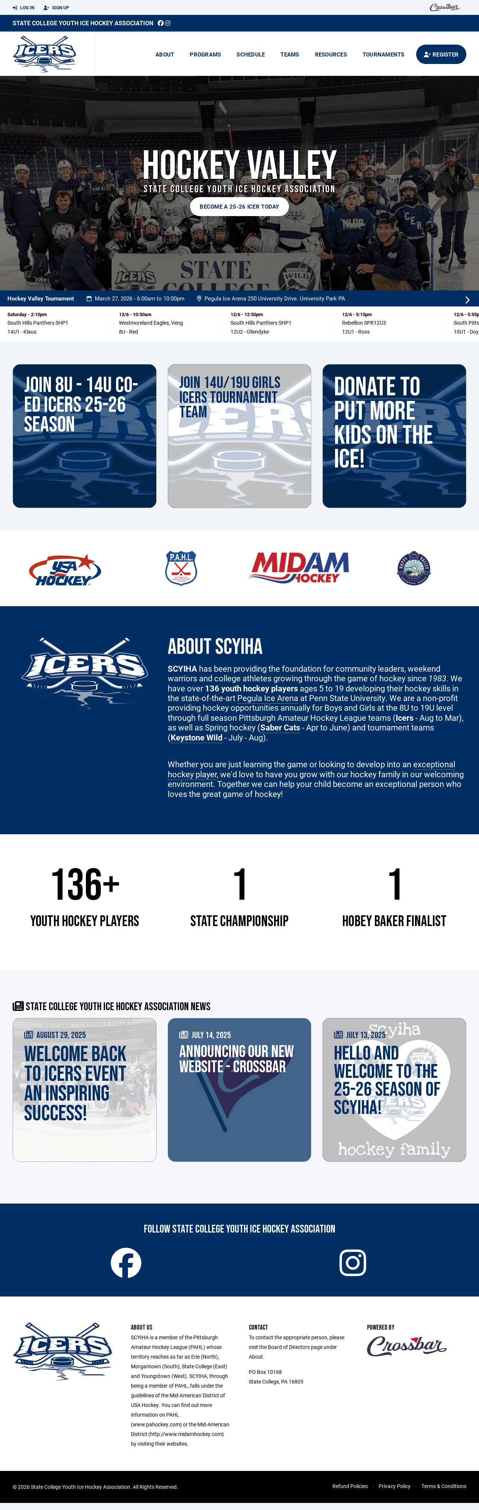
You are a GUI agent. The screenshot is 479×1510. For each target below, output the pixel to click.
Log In (23, 7)
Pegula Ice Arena (267, 698)
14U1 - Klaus (21, 331)
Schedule (251, 54)
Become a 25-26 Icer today (239, 206)
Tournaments (384, 54)
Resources (331, 54)
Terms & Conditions (443, 1493)
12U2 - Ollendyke (250, 331)
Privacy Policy (395, 1493)
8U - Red (128, 331)
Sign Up (56, 7)
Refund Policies (350, 1493)
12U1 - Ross (356, 331)
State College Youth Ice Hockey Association (83, 23)
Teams (289, 54)
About (164, 54)
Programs (205, 54)
